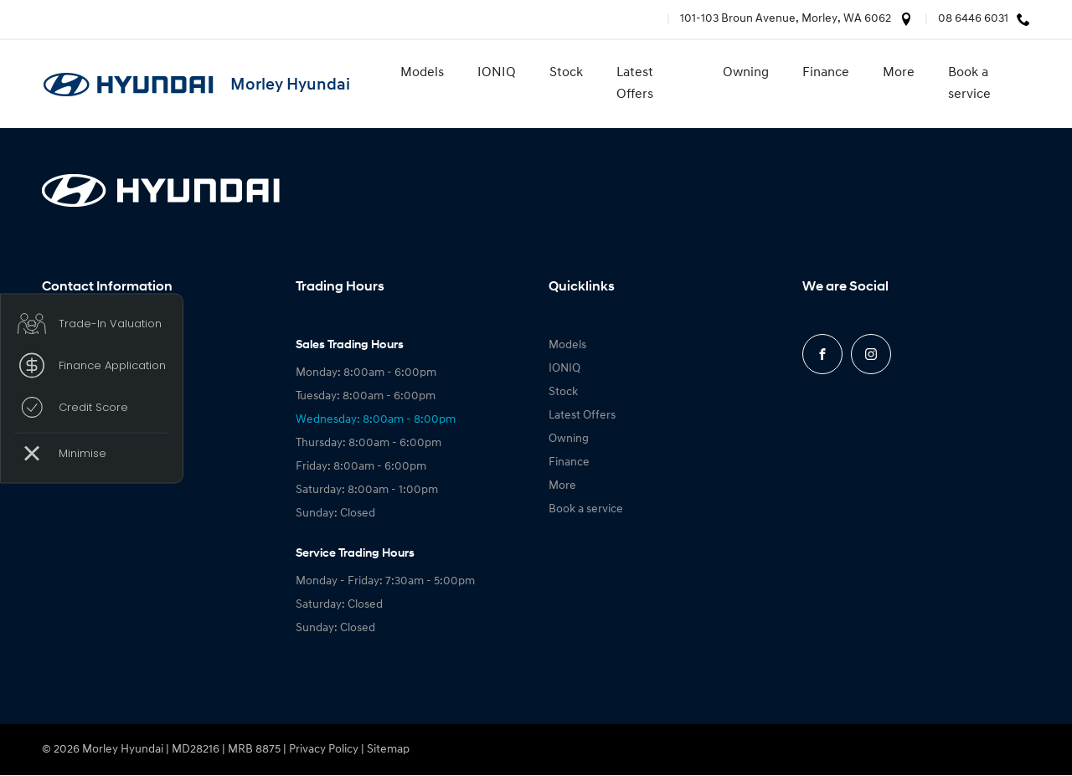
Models (422, 73)
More (899, 73)
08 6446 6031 (973, 19)
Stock (566, 73)
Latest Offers (634, 83)
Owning (746, 73)
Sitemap (388, 749)
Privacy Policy (323, 749)
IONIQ (496, 73)
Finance (825, 73)
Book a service (969, 83)
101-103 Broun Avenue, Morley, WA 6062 (785, 19)
